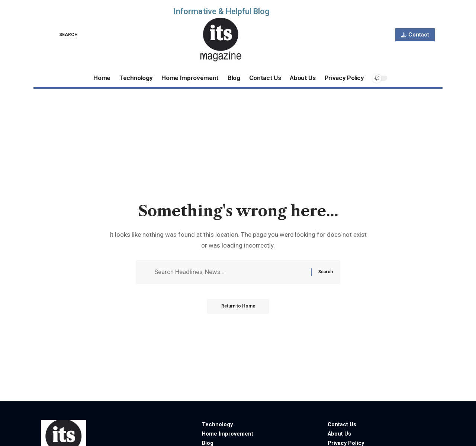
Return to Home (238, 307)
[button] (63, 35)
